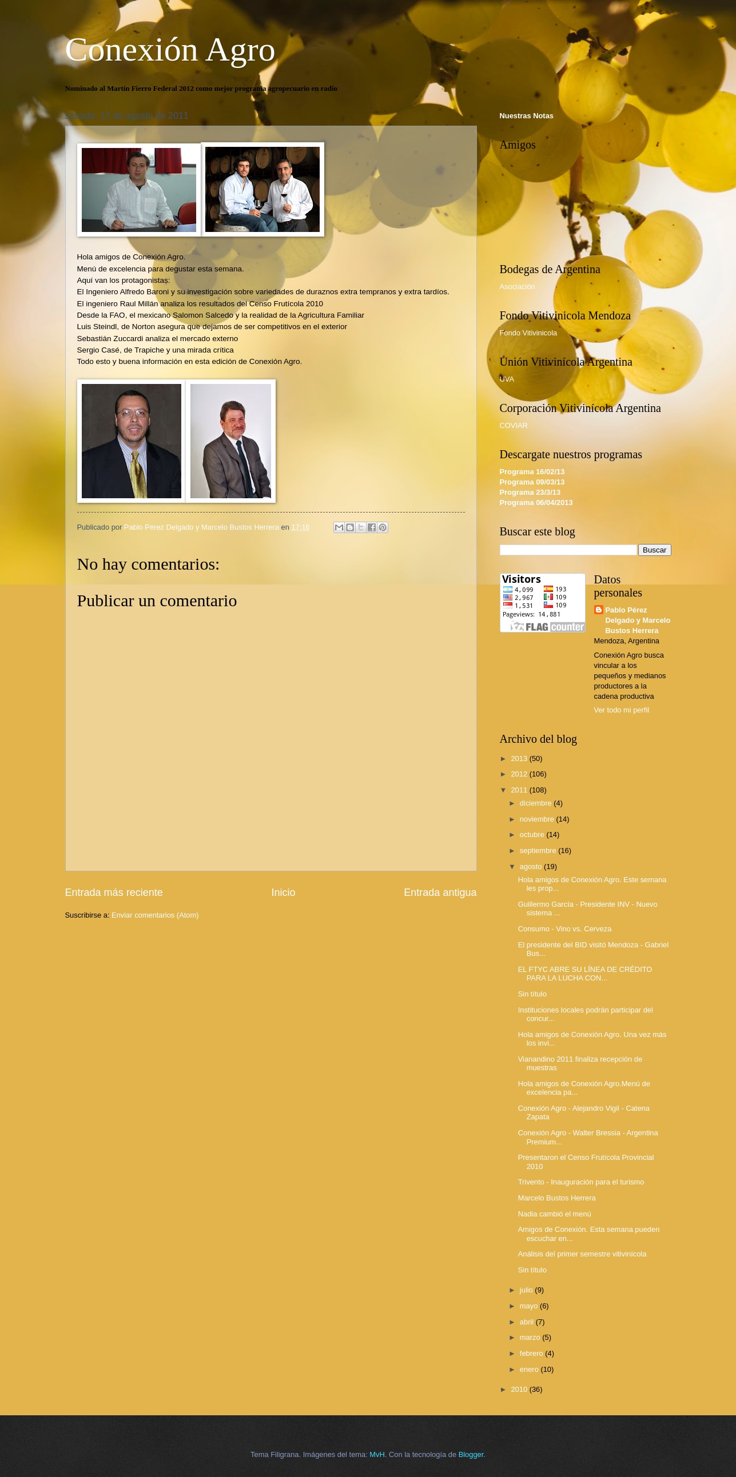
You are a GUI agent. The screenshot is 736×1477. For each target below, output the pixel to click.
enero (530, 1369)
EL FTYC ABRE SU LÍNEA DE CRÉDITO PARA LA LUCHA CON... (585, 973)
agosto (532, 866)
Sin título (532, 994)
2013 (520, 758)
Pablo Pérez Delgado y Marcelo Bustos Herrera (638, 620)
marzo (531, 1337)
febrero (532, 1353)
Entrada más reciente (114, 892)
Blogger (471, 1454)
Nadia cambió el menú (554, 1214)
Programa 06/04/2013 (536, 502)
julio (527, 1290)
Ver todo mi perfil (622, 710)
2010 (520, 1389)
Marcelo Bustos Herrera (557, 1198)
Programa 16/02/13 (532, 471)
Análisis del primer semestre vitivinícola (582, 1254)
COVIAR (514, 425)
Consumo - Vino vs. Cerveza (565, 928)
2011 (520, 790)
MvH (376, 1454)
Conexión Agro (170, 49)
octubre (533, 834)
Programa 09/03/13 (532, 482)
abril (528, 1322)
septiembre (539, 850)
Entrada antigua (440, 892)
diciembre (537, 803)
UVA (507, 379)
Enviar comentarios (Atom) (155, 915)
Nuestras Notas (527, 115)
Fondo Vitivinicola (529, 333)
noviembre (538, 819)
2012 (520, 774)
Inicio (283, 892)
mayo (530, 1306)
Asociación (517, 286)
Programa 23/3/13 (530, 492)
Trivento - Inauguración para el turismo (581, 1182)
